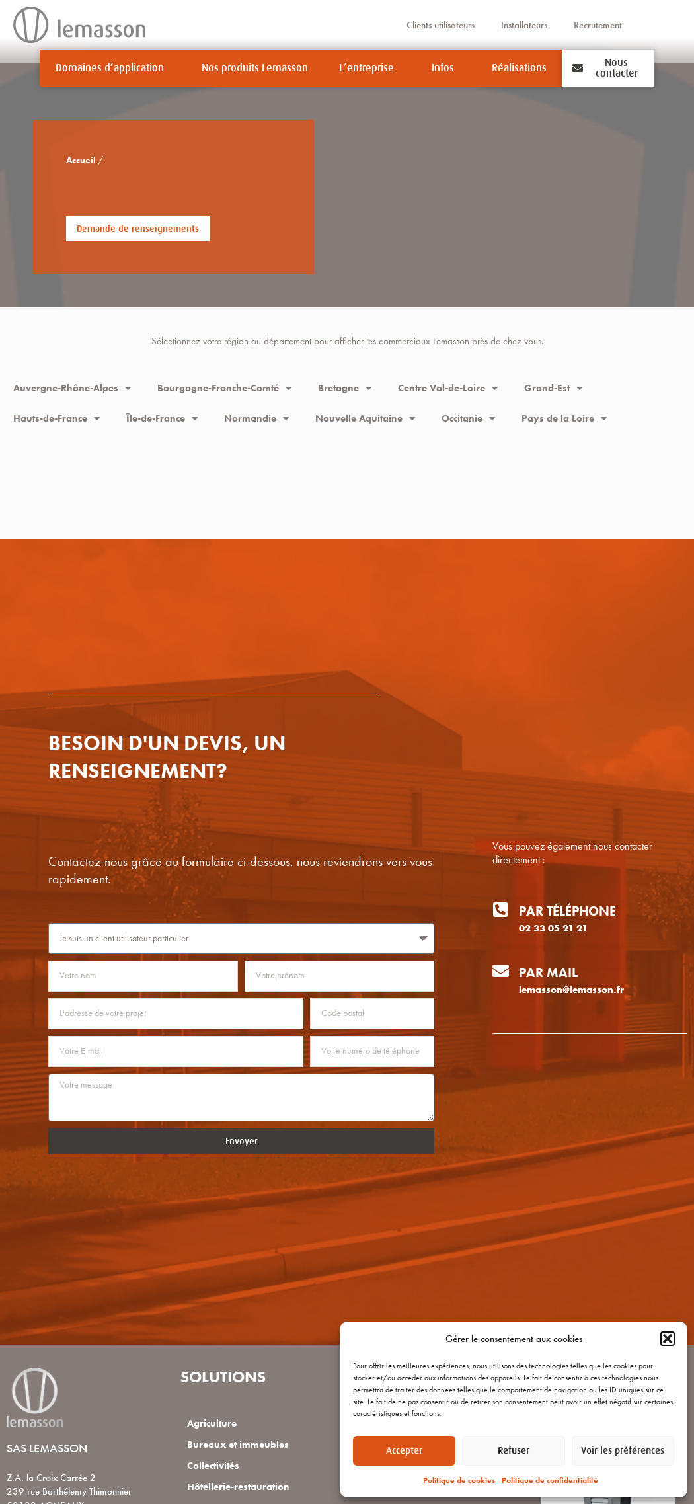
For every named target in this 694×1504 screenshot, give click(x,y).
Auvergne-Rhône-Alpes (72, 388)
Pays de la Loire (564, 418)
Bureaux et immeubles (238, 1444)
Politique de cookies (459, 1480)
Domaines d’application (113, 68)
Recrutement (598, 25)
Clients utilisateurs (440, 25)
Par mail (548, 972)
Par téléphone (567, 911)
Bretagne (344, 388)
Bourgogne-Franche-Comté (224, 388)
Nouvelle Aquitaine (365, 418)
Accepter (404, 1450)
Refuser (513, 1450)
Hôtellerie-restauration (238, 1486)
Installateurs (524, 25)
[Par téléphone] (500, 909)
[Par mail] (500, 971)
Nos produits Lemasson (255, 68)
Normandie (256, 418)
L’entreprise (370, 68)
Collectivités (213, 1465)
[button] (667, 1338)
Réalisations (519, 68)
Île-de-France (162, 418)
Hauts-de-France (56, 418)
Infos (446, 68)
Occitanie (468, 418)
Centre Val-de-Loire (448, 388)
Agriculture (212, 1423)
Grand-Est (553, 388)
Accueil (59, 160)
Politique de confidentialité (550, 1480)
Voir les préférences (622, 1450)
